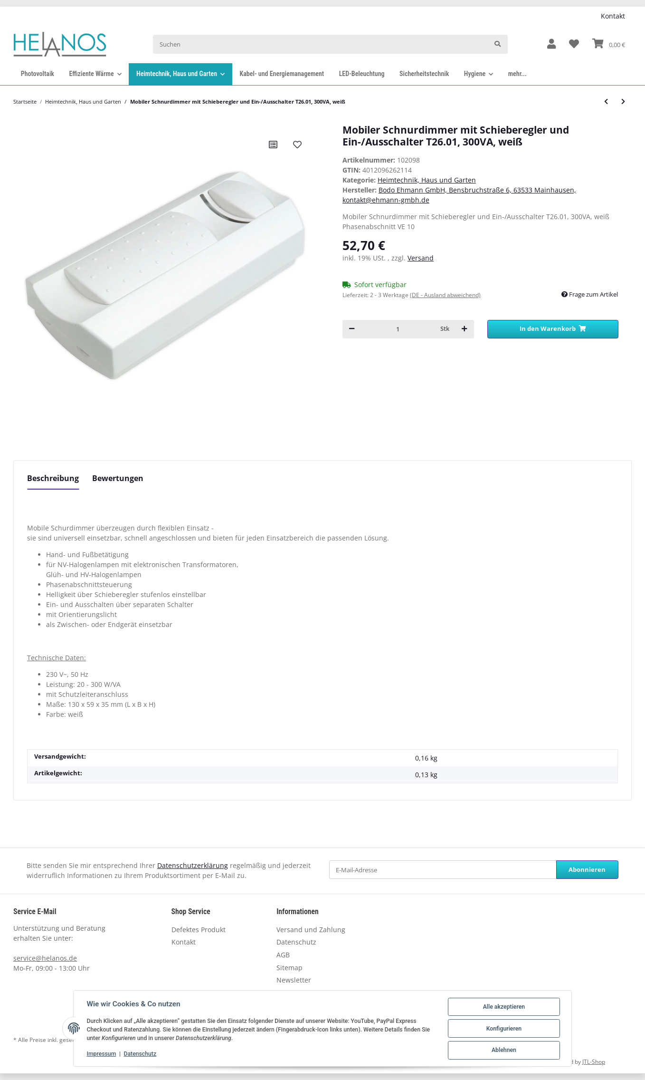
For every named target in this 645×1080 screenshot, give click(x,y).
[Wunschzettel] (574, 44)
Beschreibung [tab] (53, 478)
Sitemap (289, 967)
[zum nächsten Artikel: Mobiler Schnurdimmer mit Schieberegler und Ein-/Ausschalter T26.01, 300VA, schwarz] (623, 101)
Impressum (101, 1054)
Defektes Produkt (198, 929)
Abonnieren (587, 869)
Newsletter (293, 979)
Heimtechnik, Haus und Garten (427, 179)
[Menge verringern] (351, 329)
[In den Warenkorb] (553, 329)
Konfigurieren (503, 1028)
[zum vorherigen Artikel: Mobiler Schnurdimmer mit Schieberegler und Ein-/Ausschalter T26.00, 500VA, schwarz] (606, 101)
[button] (551, 44)
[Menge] (397, 329)
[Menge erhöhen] (464, 329)
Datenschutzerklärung (192, 865)
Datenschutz (296, 941)
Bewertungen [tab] (117, 478)
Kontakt (613, 15)
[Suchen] (321, 44)
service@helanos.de (45, 958)
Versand (421, 257)
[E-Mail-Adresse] (443, 869)
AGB (283, 954)
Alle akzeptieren (503, 1006)
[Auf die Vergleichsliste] (273, 144)
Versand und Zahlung (310, 929)
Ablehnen (503, 1050)
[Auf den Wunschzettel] (297, 144)
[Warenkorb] (609, 44)
